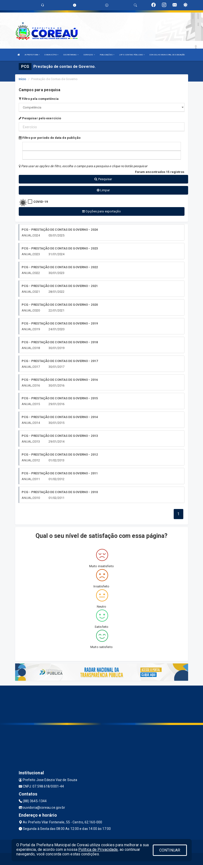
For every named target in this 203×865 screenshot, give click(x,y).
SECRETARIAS (70, 55)
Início (22, 79)
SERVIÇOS (89, 55)
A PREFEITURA (32, 55)
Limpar (103, 190)
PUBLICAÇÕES (107, 55)
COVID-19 (40, 202)
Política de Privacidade (98, 849)
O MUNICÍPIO (51, 55)
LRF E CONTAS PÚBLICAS (132, 55)
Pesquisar (103, 179)
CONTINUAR (169, 850)
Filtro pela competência (39, 99)
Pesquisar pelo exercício (40, 118)
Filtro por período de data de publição (50, 138)
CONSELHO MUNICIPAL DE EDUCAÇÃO (167, 55)
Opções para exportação (101, 211)
